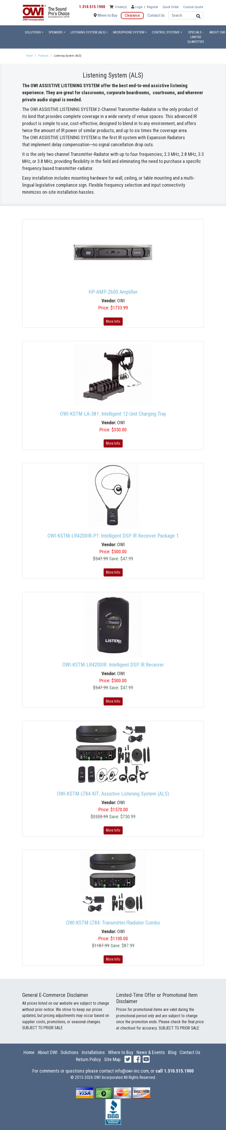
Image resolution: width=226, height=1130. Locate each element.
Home (28, 1052)
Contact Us (156, 15)
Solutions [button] (33, 32)
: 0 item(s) (118, 7)
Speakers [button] (56, 32)
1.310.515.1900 (92, 6)
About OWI (47, 1052)
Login (137, 7)
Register (152, 7)
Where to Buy (105, 15)
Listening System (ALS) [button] (87, 32)
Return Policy (88, 1059)
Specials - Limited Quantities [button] (195, 36)
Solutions (70, 1052)
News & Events (150, 1052)
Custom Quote (193, 7)
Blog (172, 1052)
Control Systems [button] (166, 32)
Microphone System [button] (128, 32)
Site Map (112, 1059)
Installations (93, 1052)
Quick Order (171, 7)
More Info (113, 321)
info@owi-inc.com (132, 1071)
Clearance (132, 15)
